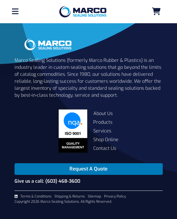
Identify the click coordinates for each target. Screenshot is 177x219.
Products (102, 122)
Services (102, 131)
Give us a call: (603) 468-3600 (47, 181)
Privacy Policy (115, 196)
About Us (103, 113)
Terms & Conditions (35, 196)
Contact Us (104, 148)
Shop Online (106, 140)
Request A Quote (88, 169)
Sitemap (94, 196)
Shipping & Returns (69, 196)
